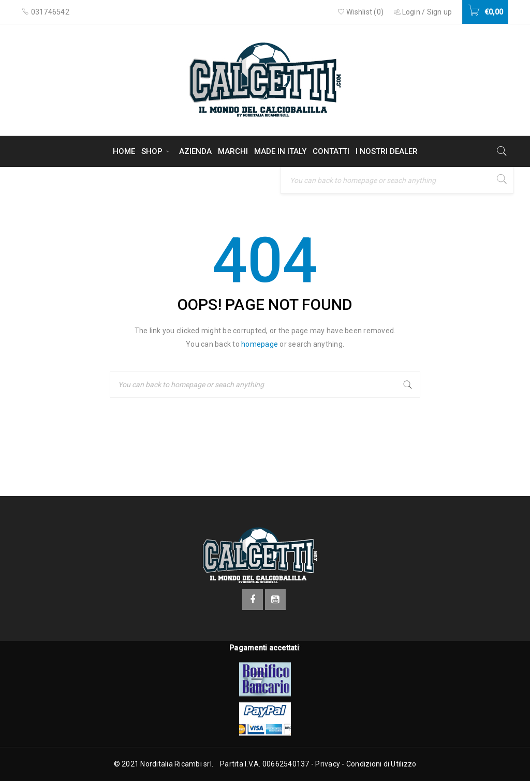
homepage (259, 344)
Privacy (327, 764)
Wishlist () (360, 12)
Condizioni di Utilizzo (381, 764)
